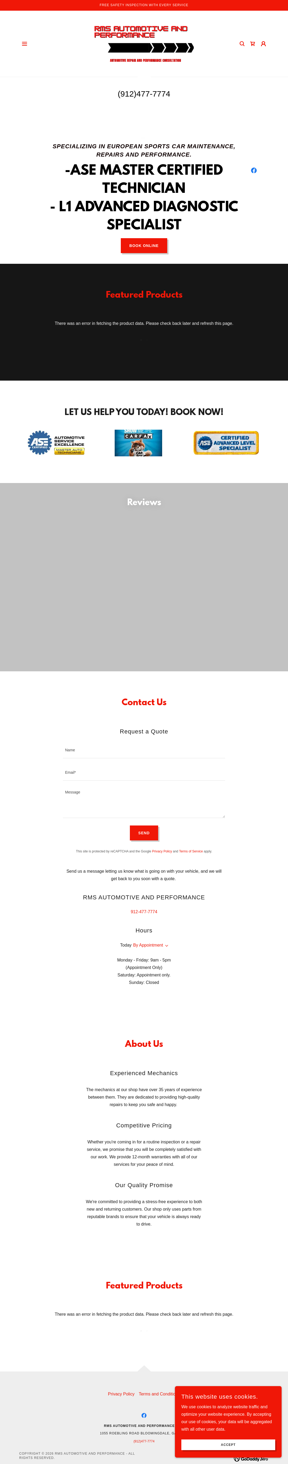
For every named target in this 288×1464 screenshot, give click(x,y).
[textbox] (144, 762)
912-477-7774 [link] (144, 923)
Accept (228, 1445)
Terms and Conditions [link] (159, 1405)
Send (144, 844)
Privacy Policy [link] (162, 863)
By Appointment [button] (148, 956)
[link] (144, 43)
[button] (24, 43)
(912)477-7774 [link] (144, 93)
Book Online (144, 246)
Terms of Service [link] (191, 863)
